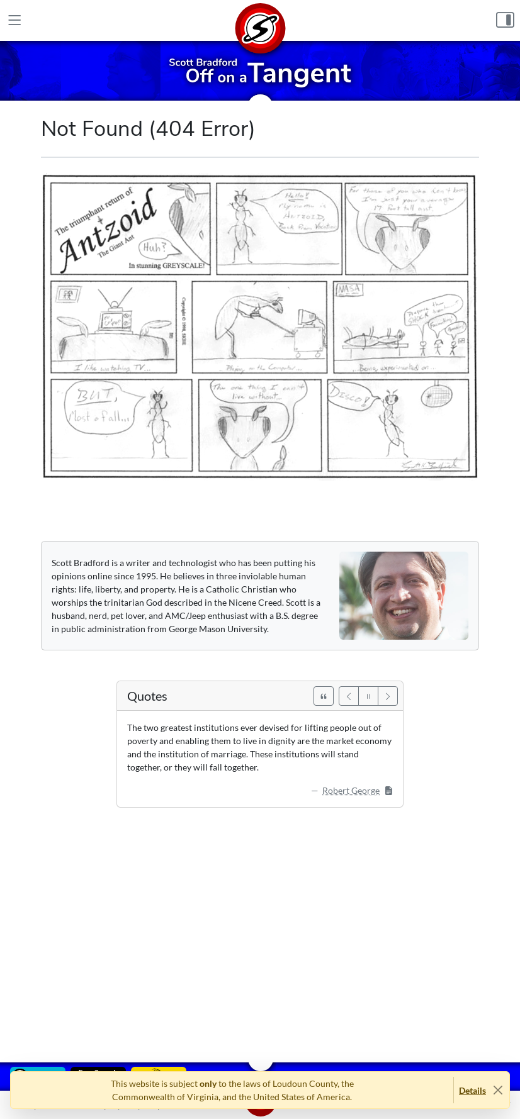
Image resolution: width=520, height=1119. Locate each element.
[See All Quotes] (324, 696)
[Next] (388, 696)
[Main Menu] (15, 21)
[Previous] (349, 696)
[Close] (497, 1090)
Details (472, 1090)
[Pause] (368, 696)
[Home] (260, 20)
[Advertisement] (260, 926)
